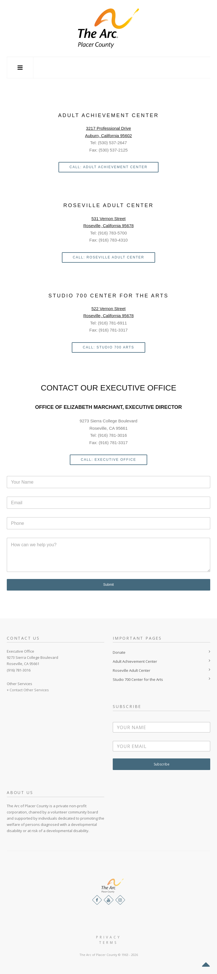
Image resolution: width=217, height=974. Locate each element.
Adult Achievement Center (135, 661)
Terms (108, 942)
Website (108, 948)
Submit (108, 585)
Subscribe (162, 764)
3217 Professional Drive (108, 128)
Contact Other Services (29, 689)
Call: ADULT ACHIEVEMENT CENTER (108, 167)
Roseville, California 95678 (108, 225)
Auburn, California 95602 (108, 135)
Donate (119, 652)
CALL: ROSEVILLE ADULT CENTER (108, 257)
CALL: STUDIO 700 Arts (108, 347)
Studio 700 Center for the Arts (138, 679)
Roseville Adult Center (131, 670)
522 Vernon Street (109, 308)
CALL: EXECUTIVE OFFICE (108, 460)
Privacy (108, 937)
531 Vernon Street (109, 218)
